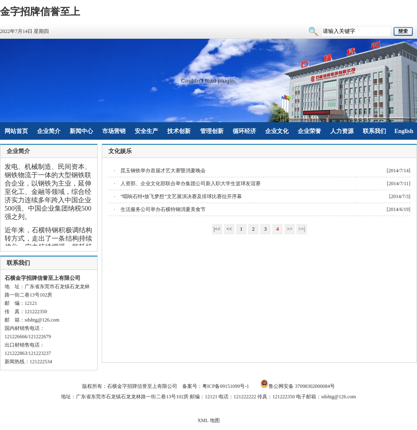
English (403, 131)
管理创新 (212, 131)
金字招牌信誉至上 (40, 11)
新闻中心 (81, 131)
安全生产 (146, 131)
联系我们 (374, 131)
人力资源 (342, 131)
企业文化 (277, 131)
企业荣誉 (309, 131)
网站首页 (16, 131)
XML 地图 (208, 420)
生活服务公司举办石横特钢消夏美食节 (163, 209)
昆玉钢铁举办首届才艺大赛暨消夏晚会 (163, 171)
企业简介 (48, 131)
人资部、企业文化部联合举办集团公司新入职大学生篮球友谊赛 (191, 183)
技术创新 (179, 131)
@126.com (49, 320)
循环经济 (244, 131)
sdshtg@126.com (338, 397)
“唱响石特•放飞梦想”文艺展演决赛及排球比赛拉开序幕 (181, 196)
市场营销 (114, 131)
